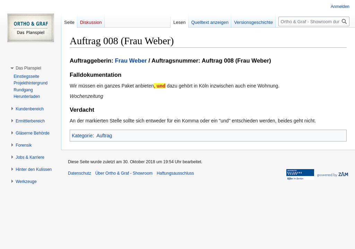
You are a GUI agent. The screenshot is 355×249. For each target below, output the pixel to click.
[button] (28, 68)
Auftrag (104, 135)
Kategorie (82, 135)
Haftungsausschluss (175, 173)
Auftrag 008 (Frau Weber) (236, 60)
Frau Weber (131, 60)
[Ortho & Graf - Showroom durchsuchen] (313, 21)
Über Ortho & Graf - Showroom (124, 173)
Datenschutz (79, 173)
